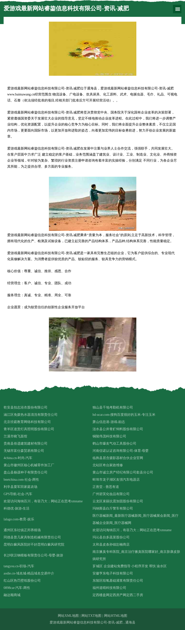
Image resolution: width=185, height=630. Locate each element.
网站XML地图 (68, 615)
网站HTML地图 (115, 615)
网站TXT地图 (91, 615)
